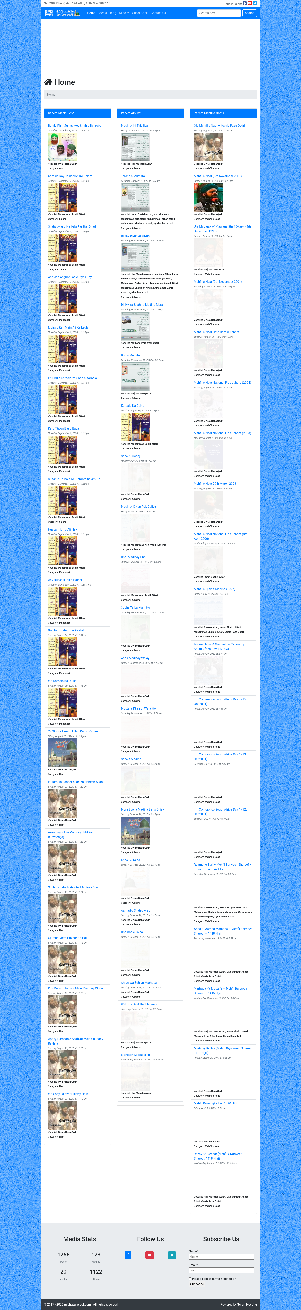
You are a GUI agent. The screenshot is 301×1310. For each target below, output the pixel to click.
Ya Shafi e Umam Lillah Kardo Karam (73, 731)
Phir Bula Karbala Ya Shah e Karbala (72, 378)
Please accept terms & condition (212, 1279)
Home (91, 13)
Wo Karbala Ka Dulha (62, 681)
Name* (221, 1255)
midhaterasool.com (78, 1304)
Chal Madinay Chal (133, 557)
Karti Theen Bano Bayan (64, 428)
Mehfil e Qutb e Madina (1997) (214, 589)
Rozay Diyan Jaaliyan (135, 236)
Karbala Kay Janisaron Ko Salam (70, 176)
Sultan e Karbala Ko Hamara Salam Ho (74, 479)
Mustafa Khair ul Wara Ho (138, 708)
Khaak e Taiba (130, 860)
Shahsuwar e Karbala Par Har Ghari (72, 226)
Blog (113, 13)
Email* (221, 1268)
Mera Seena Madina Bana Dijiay (142, 809)
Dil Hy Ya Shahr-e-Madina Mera (142, 305)
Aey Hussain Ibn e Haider (65, 580)
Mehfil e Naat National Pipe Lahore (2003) (222, 433)
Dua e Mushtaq (131, 355)
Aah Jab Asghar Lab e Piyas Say (70, 277)
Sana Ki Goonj (130, 456)
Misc (123, 13)
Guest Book (140, 13)
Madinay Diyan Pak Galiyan (139, 506)
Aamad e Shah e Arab (135, 910)
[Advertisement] (150, 48)
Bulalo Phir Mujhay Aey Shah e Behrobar (75, 125)
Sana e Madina (131, 759)
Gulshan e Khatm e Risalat (66, 630)
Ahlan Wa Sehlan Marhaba (139, 982)
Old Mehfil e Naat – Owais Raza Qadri (219, 125)
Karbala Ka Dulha (132, 405)
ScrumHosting (247, 1304)
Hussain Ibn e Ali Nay (62, 529)
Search (249, 13)
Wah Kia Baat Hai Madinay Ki (140, 1004)
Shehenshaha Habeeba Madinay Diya (73, 887)
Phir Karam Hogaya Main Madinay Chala (75, 988)
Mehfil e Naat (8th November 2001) (218, 176)
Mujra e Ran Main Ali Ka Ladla (68, 327)
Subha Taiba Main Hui (136, 607)
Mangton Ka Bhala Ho (136, 1055)
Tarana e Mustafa (133, 176)
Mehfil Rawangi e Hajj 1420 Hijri (215, 1103)
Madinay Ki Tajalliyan (135, 125)
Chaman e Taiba (132, 932)
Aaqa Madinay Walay (135, 658)
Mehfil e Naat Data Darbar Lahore (216, 332)
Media (102, 13)
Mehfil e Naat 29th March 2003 (215, 483)
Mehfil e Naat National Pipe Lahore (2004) (222, 382)
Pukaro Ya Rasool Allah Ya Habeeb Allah (75, 782)
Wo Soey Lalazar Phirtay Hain (68, 1094)
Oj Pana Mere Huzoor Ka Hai (67, 938)
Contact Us (158, 13)
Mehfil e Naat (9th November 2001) (218, 281)
